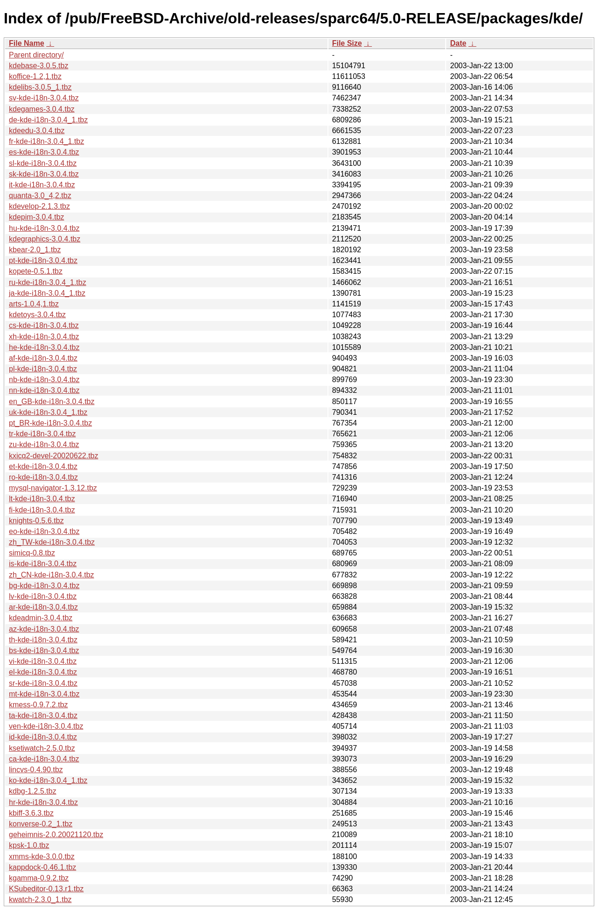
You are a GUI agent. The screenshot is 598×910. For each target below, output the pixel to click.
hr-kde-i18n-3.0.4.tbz (43, 802)
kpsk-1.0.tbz (29, 845)
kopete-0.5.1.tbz (36, 271)
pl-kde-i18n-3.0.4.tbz (43, 369)
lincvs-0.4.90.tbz (36, 770)
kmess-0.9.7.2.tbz (38, 705)
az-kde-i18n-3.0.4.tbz (44, 629)
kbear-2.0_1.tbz (35, 250)
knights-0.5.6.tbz (36, 521)
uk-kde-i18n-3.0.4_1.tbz (48, 412)
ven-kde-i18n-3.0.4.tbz (46, 726)
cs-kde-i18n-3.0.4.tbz (43, 325)
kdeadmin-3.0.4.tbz (40, 618)
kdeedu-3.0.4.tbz (36, 131)
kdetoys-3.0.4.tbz (37, 315)
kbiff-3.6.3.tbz (31, 813)
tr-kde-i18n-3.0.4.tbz (42, 434)
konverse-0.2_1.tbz (40, 824)
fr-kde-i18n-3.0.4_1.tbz (46, 141)
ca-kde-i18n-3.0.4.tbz (44, 759)
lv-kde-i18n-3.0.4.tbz (43, 596)
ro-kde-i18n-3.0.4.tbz (43, 477)
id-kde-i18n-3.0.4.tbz (43, 737)
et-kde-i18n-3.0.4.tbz (43, 466)
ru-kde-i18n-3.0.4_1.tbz (47, 282)
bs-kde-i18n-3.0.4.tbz (44, 650)
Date (458, 43)
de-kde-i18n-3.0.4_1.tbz (48, 120)
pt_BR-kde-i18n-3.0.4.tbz (50, 423)
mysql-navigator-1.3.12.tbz (53, 488)
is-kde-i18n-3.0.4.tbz (43, 564)
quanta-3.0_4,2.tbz (40, 195)
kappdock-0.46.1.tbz (42, 867)
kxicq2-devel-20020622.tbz (53, 456)
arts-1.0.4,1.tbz (34, 304)
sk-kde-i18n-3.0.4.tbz (43, 174)
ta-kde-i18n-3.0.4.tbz (43, 715)
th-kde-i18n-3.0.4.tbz (43, 640)
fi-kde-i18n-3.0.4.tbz (42, 510)
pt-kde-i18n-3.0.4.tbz (43, 260)
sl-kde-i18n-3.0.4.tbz (43, 163)
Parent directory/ (36, 55)
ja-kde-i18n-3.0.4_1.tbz (47, 293)
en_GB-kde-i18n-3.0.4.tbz (51, 401)
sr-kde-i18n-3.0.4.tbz (43, 683)
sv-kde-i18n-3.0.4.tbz (43, 98)
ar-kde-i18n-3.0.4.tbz (43, 607)
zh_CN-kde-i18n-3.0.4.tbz (51, 575)
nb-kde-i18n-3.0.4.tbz (44, 380)
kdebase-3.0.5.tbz (38, 66)
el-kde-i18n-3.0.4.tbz (43, 672)
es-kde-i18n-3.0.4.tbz (44, 152)
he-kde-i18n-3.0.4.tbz (44, 347)
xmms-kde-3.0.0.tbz (41, 856)
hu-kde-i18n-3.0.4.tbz (44, 228)
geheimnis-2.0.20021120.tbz (56, 835)
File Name (26, 43)
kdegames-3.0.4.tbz (42, 109)
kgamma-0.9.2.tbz (39, 878)
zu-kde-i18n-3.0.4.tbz (44, 444)
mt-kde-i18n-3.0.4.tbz (44, 694)
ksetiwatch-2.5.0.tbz (42, 748)
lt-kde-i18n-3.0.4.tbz (42, 499)
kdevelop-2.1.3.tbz (39, 206)
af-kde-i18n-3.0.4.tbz (43, 358)
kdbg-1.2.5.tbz (32, 791)
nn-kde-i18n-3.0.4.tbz (44, 390)
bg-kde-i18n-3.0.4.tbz (44, 586)
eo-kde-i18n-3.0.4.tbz (44, 531)
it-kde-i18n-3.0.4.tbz (42, 185)
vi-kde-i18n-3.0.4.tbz (43, 661)
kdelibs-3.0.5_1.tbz (40, 87)
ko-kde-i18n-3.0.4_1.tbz (48, 780)
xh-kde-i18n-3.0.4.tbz (44, 337)
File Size (347, 43)
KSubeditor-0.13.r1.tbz (46, 889)
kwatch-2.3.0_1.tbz (40, 899)
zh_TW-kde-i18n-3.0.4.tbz (52, 542)
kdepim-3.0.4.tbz (36, 217)
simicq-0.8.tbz (32, 553)
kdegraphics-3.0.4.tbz (44, 239)
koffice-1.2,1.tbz (35, 76)
